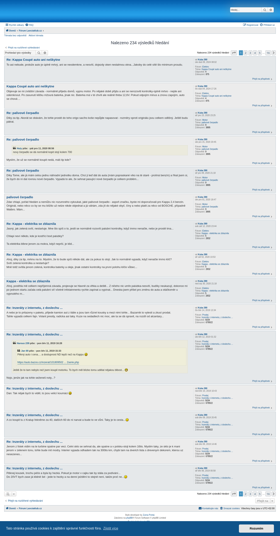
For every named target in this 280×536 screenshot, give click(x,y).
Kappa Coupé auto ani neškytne (216, 69)
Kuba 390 (202, 59)
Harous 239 (23, 343)
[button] (234, 52)
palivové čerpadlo (210, 122)
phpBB (129, 518)
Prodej (205, 315)
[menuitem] (29, 24)
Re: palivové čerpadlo (22, 113)
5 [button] (260, 53)
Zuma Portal (148, 515)
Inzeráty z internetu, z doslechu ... (217, 317)
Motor (205, 120)
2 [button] (245, 53)
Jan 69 (25, 351)
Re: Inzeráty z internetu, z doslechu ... (34, 307)
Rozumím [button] (256, 528)
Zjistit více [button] (110, 528)
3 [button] (250, 53)
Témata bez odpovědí (15, 35)
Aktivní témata (36, 35)
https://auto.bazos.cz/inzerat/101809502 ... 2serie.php (48, 362)
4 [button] (255, 53)
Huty (19, 148)
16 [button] (268, 53)
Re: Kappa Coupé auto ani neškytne (33, 59)
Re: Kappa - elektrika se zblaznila (31, 223)
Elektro (205, 67)
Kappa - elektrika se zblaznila (215, 233)
